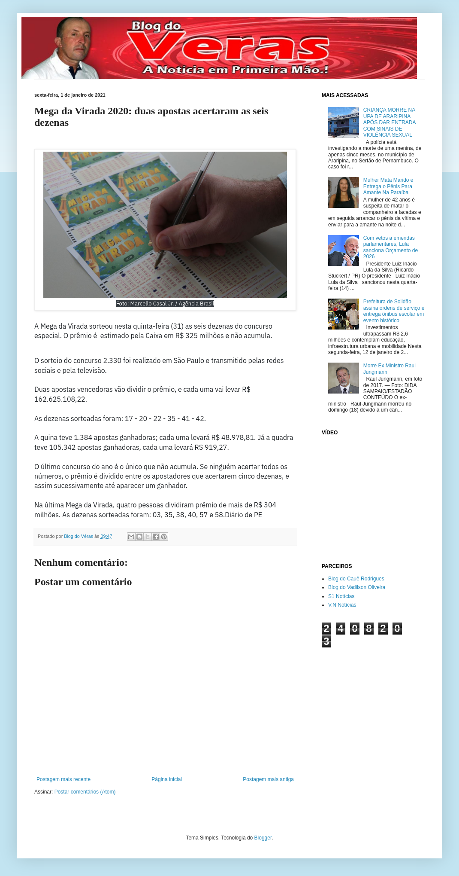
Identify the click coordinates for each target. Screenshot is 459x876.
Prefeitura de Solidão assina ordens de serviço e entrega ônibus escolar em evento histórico (394, 311)
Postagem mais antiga (268, 779)
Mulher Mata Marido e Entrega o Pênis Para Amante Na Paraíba (388, 186)
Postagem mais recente (63, 779)
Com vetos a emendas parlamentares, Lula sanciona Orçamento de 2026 (390, 247)
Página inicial (166, 779)
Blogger (263, 838)
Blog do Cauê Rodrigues (356, 579)
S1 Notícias (341, 596)
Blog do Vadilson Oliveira (356, 587)
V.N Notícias (342, 605)
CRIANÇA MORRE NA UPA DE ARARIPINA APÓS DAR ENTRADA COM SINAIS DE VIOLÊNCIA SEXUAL (389, 122)
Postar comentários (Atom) (85, 792)
